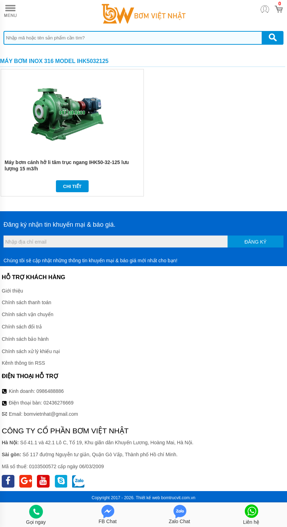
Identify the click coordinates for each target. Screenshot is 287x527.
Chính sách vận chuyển (27, 314)
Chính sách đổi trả (22, 327)
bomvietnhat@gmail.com (51, 414)
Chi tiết (72, 186)
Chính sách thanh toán (26, 302)
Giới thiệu (12, 291)
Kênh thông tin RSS (23, 363)
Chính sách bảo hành (25, 339)
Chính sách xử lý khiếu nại (31, 351)
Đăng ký (255, 242)
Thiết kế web (148, 497)
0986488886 (50, 391)
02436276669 (58, 403)
